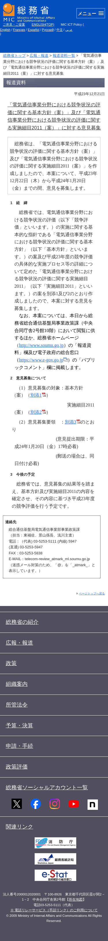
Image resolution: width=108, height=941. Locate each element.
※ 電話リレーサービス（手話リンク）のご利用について (54, 910)
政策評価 (17, 767)
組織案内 (17, 684)
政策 (11, 663)
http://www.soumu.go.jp (41, 345)
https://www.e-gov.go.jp (43, 359)
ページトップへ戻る (92, 593)
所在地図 (76, 899)
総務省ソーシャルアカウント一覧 (47, 787)
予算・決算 (19, 725)
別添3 (73, 421)
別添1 (38, 395)
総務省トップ (14, 55)
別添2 (38, 412)
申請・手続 (19, 746)
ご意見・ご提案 (14, 24)
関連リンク (19, 827)
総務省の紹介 (22, 622)
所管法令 (17, 705)
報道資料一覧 (64, 55)
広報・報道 (39, 55)
